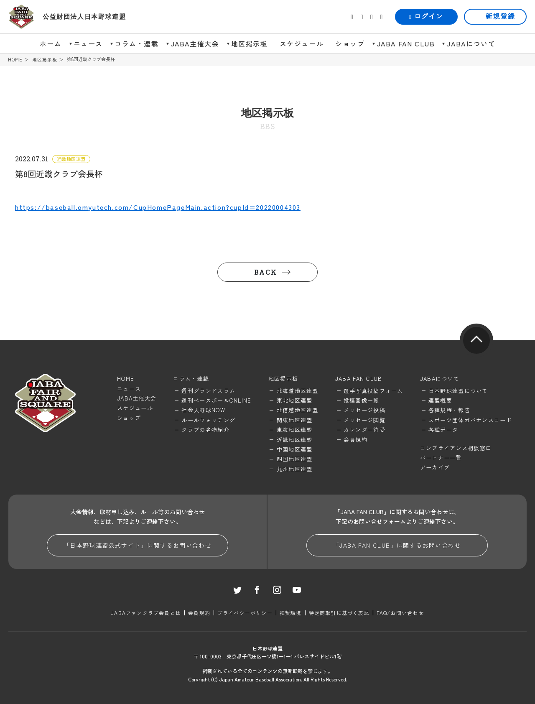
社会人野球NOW (203, 410)
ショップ (349, 43)
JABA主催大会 (195, 43)
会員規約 (355, 440)
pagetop (476, 340)
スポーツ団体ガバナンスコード (470, 420)
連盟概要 (440, 400)
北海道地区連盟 (297, 391)
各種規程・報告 (449, 410)
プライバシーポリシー (245, 612)
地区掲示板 (249, 43)
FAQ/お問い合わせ (400, 612)
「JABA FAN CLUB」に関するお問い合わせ (397, 545)
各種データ (443, 430)
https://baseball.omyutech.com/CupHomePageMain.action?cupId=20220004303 (158, 207)
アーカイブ (435, 467)
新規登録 (500, 16)
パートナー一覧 (441, 458)
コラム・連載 (137, 43)
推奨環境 (291, 612)
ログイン (426, 16)
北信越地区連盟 (297, 410)
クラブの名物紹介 (205, 430)
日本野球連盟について (458, 391)
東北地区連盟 (295, 400)
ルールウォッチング (208, 420)
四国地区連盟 (295, 459)
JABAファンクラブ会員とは (146, 612)
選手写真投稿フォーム (373, 391)
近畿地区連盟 (295, 440)
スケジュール (302, 43)
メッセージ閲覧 (364, 420)
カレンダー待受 (364, 430)
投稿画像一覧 (362, 400)
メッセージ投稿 (364, 410)
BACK (265, 272)
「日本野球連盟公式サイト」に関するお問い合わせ (137, 545)
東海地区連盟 (295, 430)
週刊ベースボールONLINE (216, 400)
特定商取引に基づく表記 (339, 612)
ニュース (88, 43)
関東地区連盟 (295, 420)
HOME (15, 59)
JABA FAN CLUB (406, 43)
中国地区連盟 (295, 449)
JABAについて (470, 43)
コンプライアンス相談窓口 (456, 448)
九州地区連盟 (295, 469)
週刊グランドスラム (208, 391)
